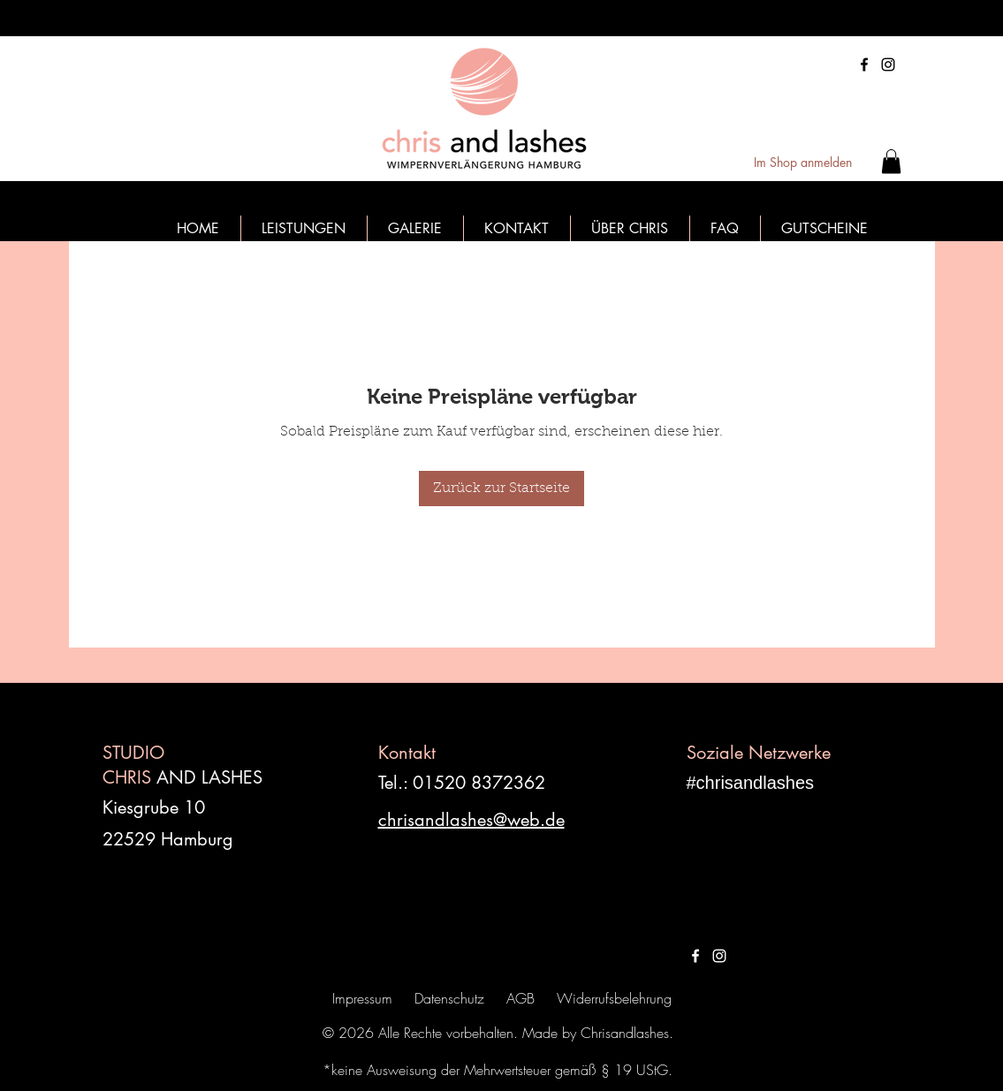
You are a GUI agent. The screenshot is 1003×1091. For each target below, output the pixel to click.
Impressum (362, 998)
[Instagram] (888, 64)
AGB (520, 998)
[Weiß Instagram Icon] (719, 956)
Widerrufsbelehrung (614, 998)
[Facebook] (864, 64)
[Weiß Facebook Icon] (695, 956)
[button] (891, 161)
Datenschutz (449, 998)
